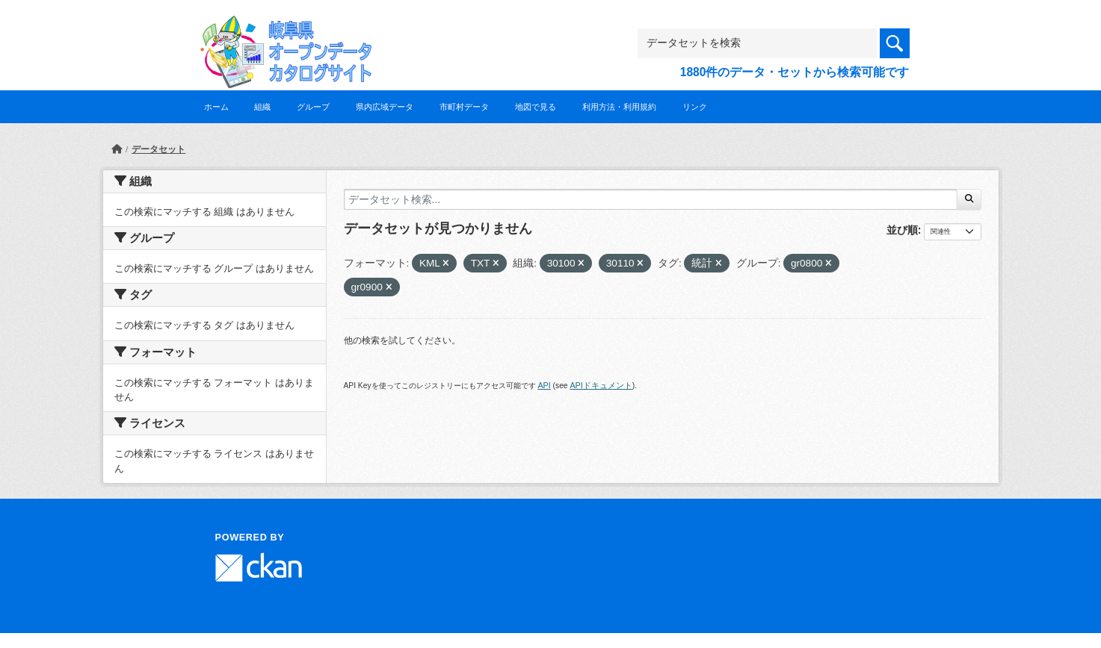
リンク (694, 106)
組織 (262, 106)
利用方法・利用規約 (619, 106)
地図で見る (535, 106)
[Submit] (969, 199)
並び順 (902, 230)
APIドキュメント (601, 385)
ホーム (216, 106)
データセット (158, 149)
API (543, 385)
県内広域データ (384, 106)
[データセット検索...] (651, 199)
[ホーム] (116, 149)
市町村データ (464, 106)
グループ (313, 106)
